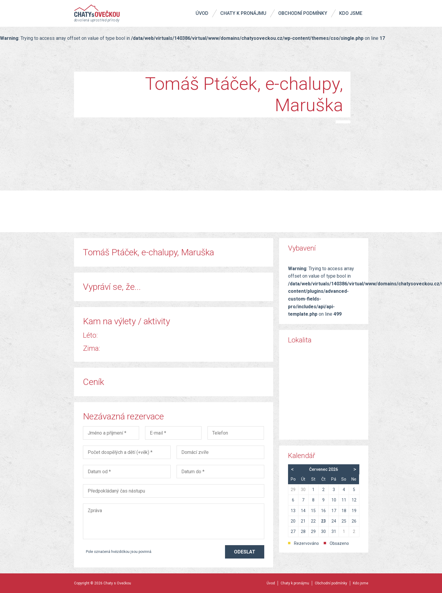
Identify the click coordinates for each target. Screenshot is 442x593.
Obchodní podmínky (302, 13)
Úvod (202, 13)
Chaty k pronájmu (243, 13)
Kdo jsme (350, 13)
